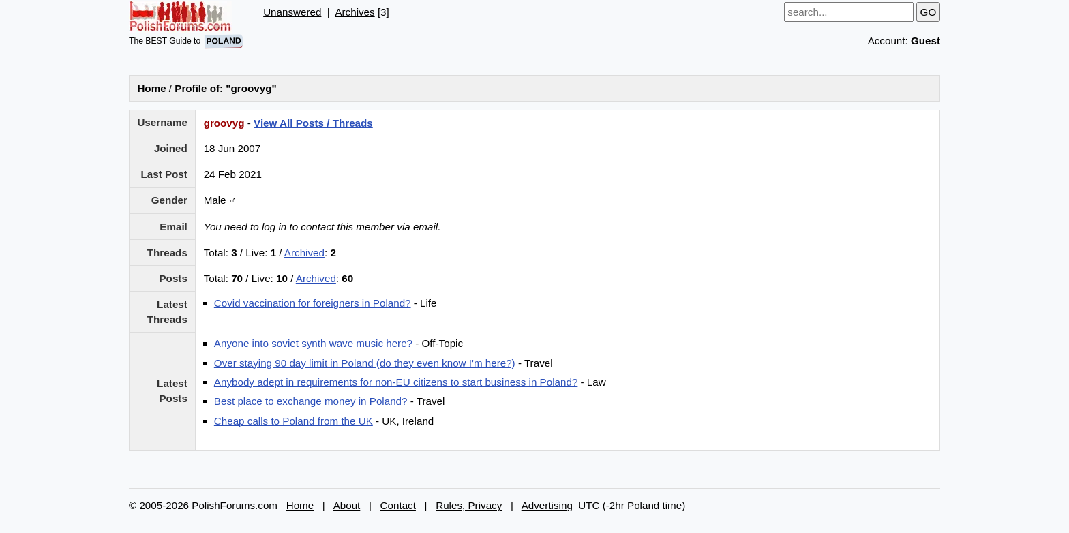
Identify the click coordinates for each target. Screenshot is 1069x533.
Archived (304, 252)
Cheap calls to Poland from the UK (293, 421)
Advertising (547, 505)
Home (151, 88)
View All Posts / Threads (313, 123)
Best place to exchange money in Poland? (311, 401)
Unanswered (292, 12)
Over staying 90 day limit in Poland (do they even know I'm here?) (364, 363)
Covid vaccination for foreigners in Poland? (312, 303)
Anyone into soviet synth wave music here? (313, 343)
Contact (398, 505)
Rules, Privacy (469, 505)
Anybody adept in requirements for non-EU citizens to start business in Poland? (396, 382)
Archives (354, 12)
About (347, 505)
